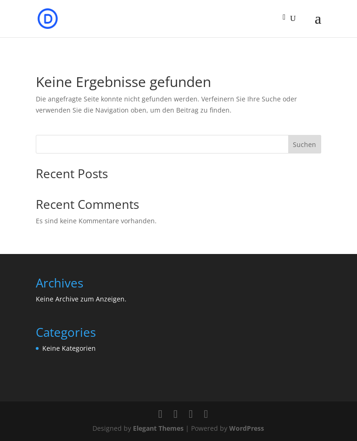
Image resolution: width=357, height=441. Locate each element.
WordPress (246, 428)
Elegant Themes (158, 428)
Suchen (304, 144)
